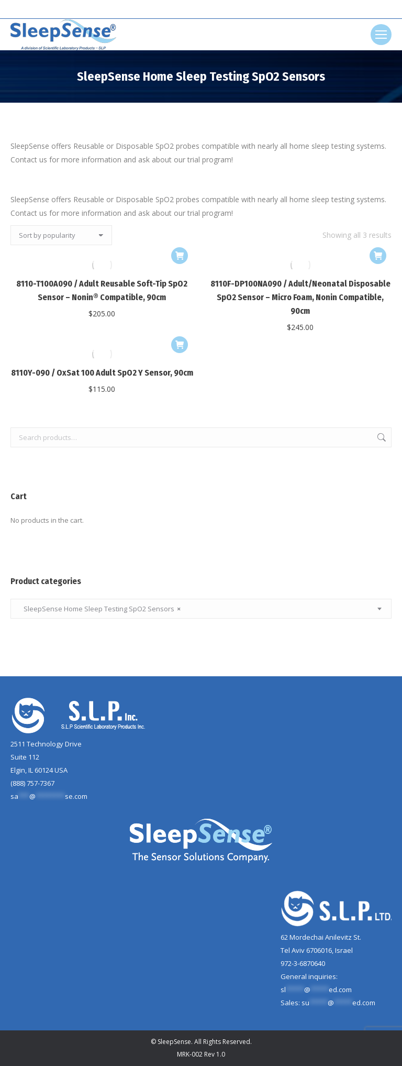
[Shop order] (61, 235)
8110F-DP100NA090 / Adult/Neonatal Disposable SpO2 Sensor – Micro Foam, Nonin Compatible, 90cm (300, 297)
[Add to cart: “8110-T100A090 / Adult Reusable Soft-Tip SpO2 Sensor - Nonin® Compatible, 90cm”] (179, 255)
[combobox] (201, 609)
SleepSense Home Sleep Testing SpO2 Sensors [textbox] (100, 609)
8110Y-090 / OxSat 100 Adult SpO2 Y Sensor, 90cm (102, 373)
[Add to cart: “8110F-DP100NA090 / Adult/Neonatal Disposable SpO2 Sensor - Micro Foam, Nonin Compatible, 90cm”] (378, 255)
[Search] (201, 9)
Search (380, 437)
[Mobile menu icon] (381, 34)
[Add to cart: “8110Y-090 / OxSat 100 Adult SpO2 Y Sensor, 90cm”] (179, 344)
